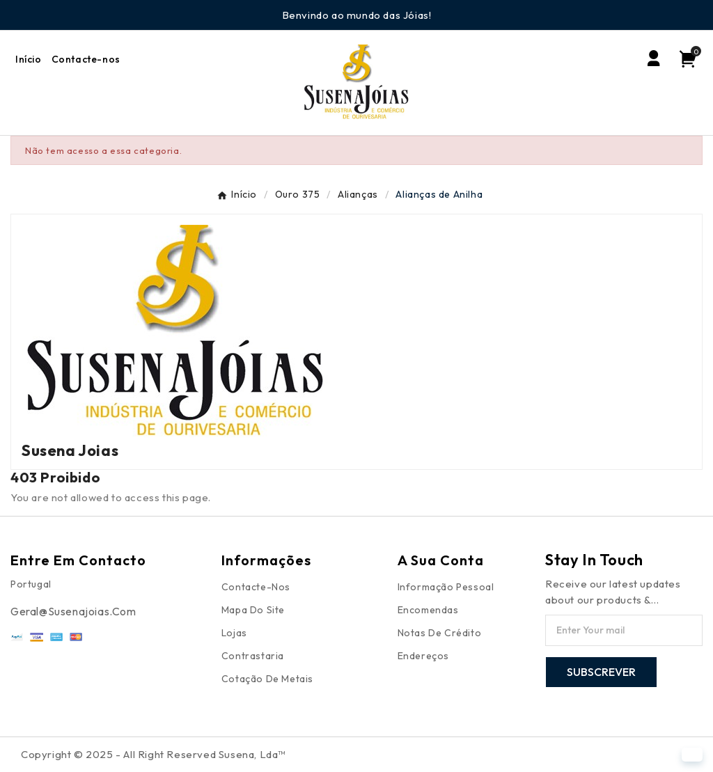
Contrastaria (252, 655)
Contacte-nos (255, 587)
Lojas (234, 633)
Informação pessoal (446, 587)
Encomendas (428, 610)
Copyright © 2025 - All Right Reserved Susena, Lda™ (153, 754)
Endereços (423, 655)
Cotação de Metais (267, 678)
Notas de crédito (440, 633)
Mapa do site (253, 610)
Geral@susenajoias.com (73, 611)
